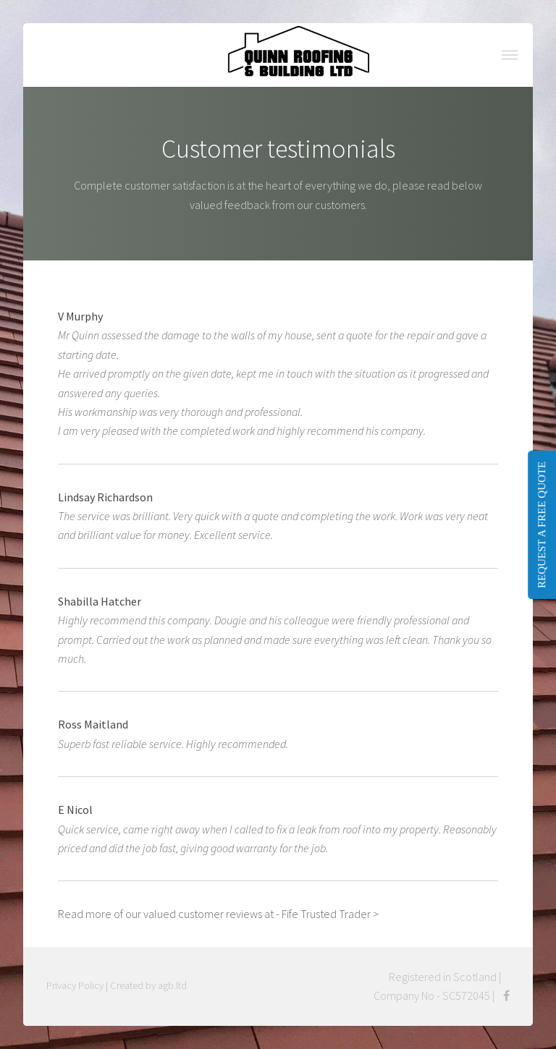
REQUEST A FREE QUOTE (541, 524)
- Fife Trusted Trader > (327, 913)
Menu (509, 55)
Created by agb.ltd (148, 985)
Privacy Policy (75, 985)
